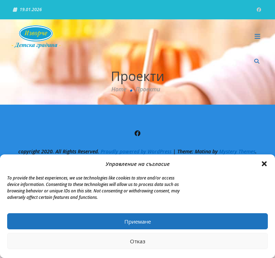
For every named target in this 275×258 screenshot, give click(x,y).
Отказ (137, 241)
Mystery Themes (237, 151)
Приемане (137, 221)
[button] (264, 163)
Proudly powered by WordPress (137, 151)
